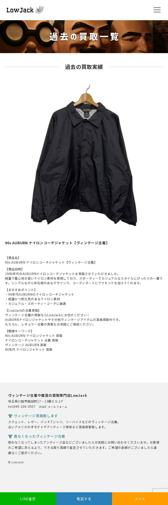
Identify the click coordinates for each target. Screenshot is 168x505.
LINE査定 (28, 498)
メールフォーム (58, 406)
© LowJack (15, 462)
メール (140, 498)
